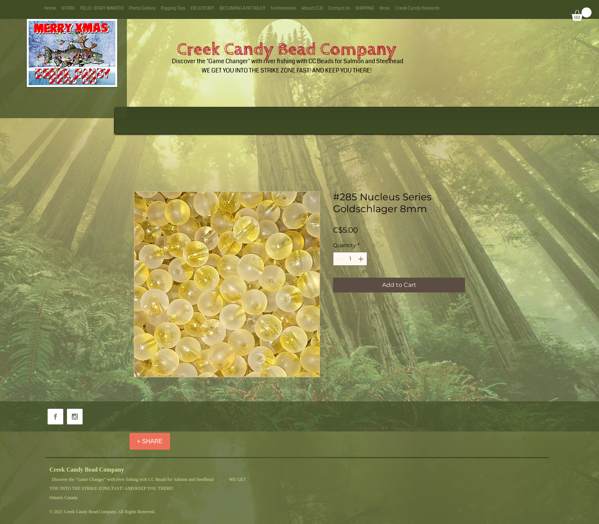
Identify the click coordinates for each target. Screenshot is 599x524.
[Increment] (361, 258)
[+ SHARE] (149, 441)
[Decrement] (338, 258)
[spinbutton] (350, 258)
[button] (581, 14)
